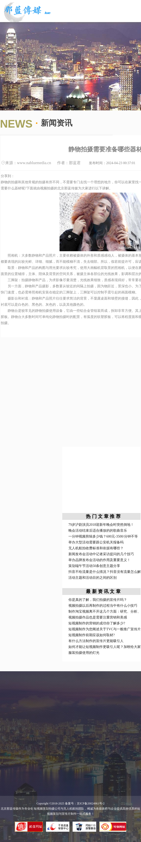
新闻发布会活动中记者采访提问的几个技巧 (101, 554)
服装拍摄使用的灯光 (83, 653)
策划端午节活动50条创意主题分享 (94, 566)
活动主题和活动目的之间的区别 (92, 577)
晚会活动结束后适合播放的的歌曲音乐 (97, 530)
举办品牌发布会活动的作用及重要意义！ (99, 560)
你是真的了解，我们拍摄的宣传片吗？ (97, 600)
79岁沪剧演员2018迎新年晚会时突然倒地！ (101, 524)
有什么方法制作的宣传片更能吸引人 (96, 641)
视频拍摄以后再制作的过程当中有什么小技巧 (102, 605)
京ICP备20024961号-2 (91, 803)
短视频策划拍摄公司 (47, 808)
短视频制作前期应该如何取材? (91, 635)
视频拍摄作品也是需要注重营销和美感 (97, 617)
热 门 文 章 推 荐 (103, 516)
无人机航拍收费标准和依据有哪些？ (96, 548)
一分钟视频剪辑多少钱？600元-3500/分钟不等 (103, 536)
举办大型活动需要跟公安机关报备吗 (96, 542)
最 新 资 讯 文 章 (103, 591)
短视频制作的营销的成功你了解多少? (96, 623)
